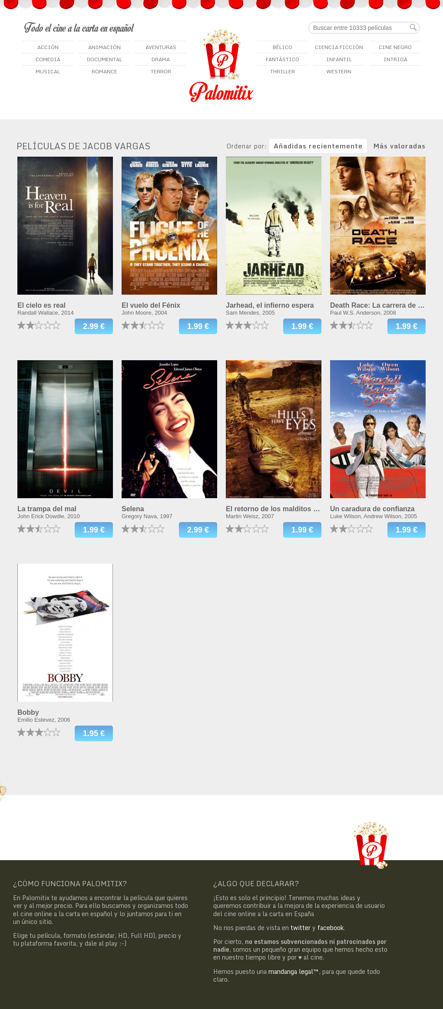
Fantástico (282, 59)
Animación (104, 47)
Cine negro (395, 47)
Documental (104, 59)
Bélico (282, 47)
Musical (48, 71)
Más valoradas (400, 146)
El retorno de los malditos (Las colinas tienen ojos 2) (313, 509)
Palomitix (221, 65)
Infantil (339, 59)
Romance (104, 71)
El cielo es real (41, 305)
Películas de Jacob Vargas (83, 146)
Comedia (48, 59)
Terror (161, 71)
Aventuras (160, 47)
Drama (161, 59)
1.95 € (94, 733)
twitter (301, 928)
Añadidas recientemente (318, 146)
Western (338, 71)
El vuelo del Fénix (151, 305)
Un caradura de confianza (372, 509)
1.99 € (198, 326)
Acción (48, 47)
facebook (330, 928)
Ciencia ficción (339, 47)
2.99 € (94, 326)
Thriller (282, 71)
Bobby (28, 712)
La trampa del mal (46, 509)
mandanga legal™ (293, 971)
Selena (133, 509)
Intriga (395, 59)
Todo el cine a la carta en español (79, 27)
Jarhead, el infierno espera (270, 305)
